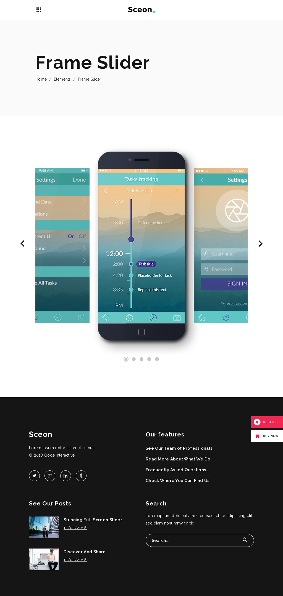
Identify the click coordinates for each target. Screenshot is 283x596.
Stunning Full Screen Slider (93, 519)
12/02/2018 (75, 528)
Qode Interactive (59, 455)
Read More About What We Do (178, 459)
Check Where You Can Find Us (178, 480)
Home (41, 79)
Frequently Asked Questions (176, 469)
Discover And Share (85, 551)
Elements (62, 79)
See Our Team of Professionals (179, 448)
